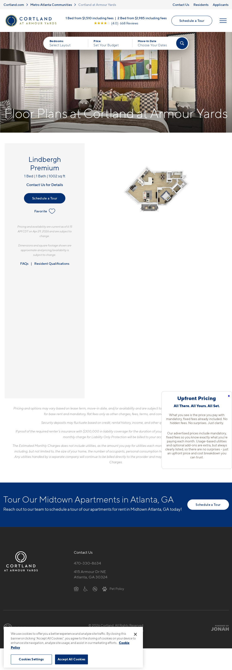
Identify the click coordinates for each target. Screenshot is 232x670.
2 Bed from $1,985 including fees (142, 18)
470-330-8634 (87, 563)
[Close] (135, 634)
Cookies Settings (31, 659)
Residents (200, 5)
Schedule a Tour (191, 21)
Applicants (220, 5)
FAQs (24, 263)
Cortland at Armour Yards (97, 5)
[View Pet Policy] (113, 588)
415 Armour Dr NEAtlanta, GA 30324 (90, 574)
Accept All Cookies (71, 659)
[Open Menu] (223, 21)
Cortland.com (14, 5)
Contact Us (181, 5)
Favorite (44, 211)
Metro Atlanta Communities (51, 5)
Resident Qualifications (51, 263)
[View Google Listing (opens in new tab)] (116, 23)
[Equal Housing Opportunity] (76, 588)
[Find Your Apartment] (182, 43)
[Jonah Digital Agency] (218, 628)
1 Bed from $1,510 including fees (90, 18)
